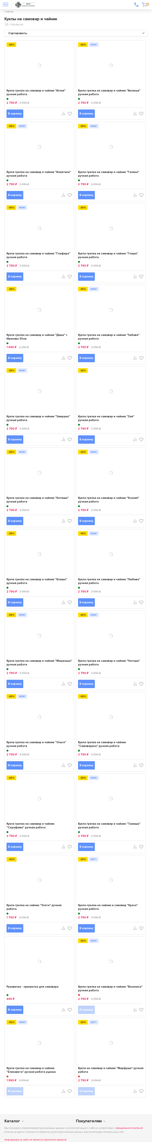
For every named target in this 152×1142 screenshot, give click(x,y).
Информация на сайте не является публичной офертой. (35, 1139)
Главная (8, 11)
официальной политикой (129, 1128)
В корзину (15, 113)
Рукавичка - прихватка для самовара (32, 986)
